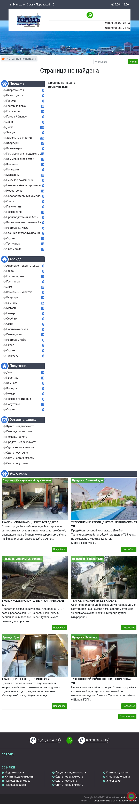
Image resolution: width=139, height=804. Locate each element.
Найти (133, 61)
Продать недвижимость (70, 772)
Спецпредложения (118, 776)
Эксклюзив (113, 780)
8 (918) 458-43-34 (119, 23)
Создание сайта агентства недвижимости (115, 800)
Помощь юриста (15, 784)
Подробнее (59, 549)
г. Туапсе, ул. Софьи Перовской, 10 (32, 4)
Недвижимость (14, 772)
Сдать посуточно (66, 780)
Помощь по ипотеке (17, 780)
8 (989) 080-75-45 (119, 28)
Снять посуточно (117, 772)
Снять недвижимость (69, 784)
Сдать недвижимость (69, 776)
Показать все (127, 716)
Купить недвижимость (19, 776)
